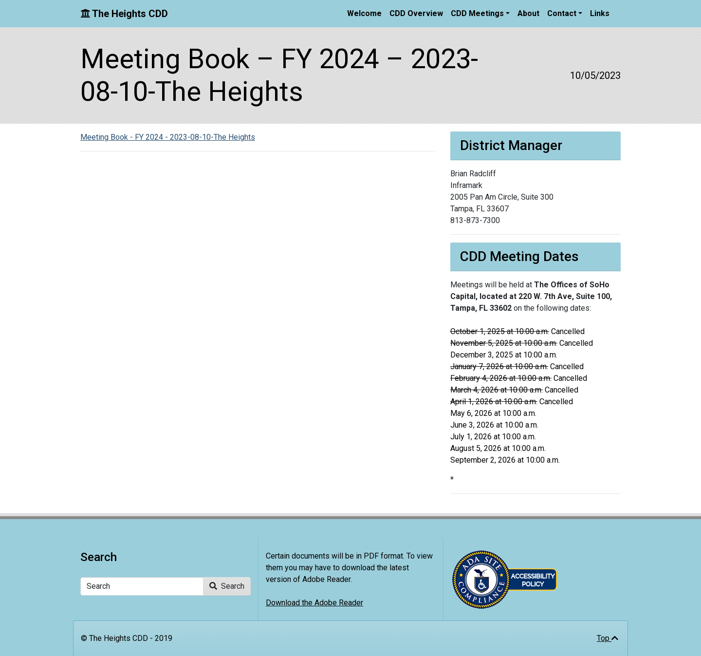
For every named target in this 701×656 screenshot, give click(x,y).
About (528, 13)
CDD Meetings (477, 13)
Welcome (364, 13)
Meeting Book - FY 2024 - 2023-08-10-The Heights (167, 137)
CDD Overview (416, 13)
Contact (561, 13)
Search (226, 586)
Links (599, 13)
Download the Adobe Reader (314, 602)
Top (607, 638)
